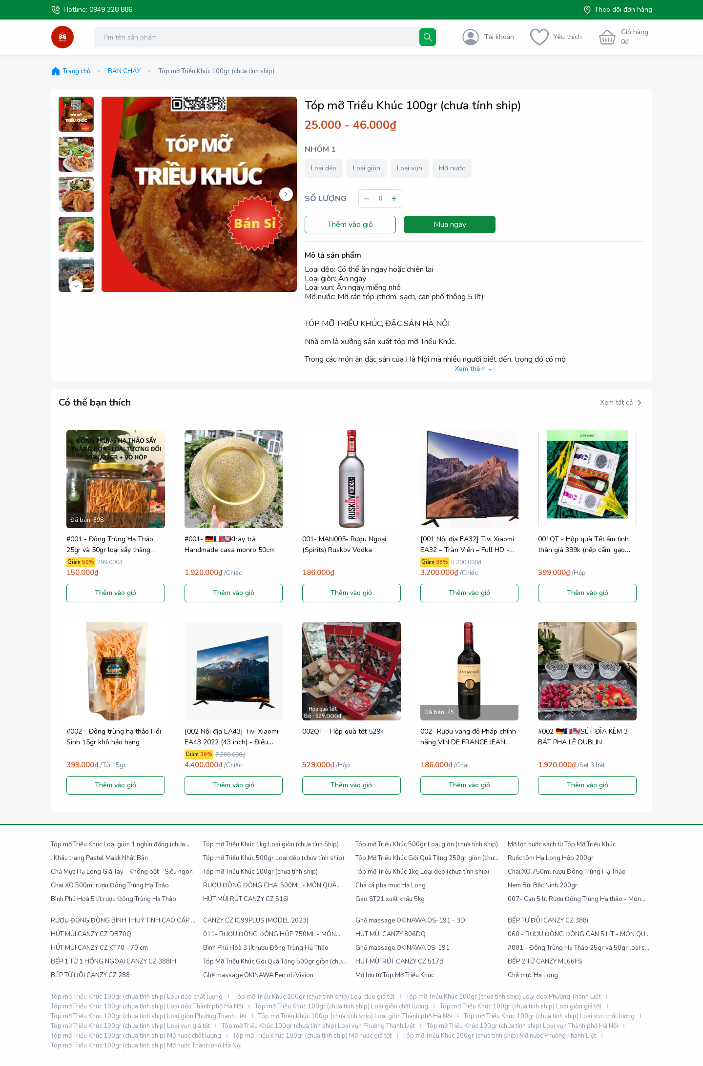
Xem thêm (475, 369)
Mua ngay (450, 224)
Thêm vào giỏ (350, 224)
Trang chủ (70, 71)
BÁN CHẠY (124, 71)
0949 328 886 (110, 9)
